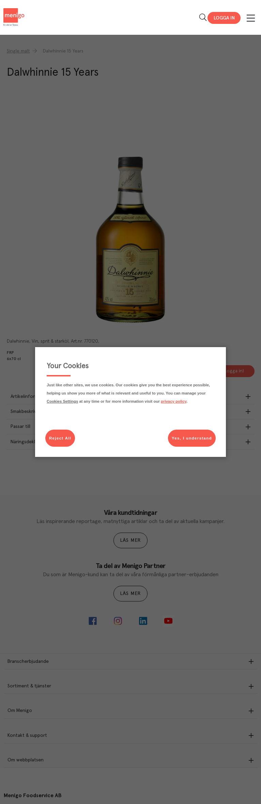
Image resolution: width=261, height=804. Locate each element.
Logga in (224, 18)
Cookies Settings (62, 401)
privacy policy (173, 401)
